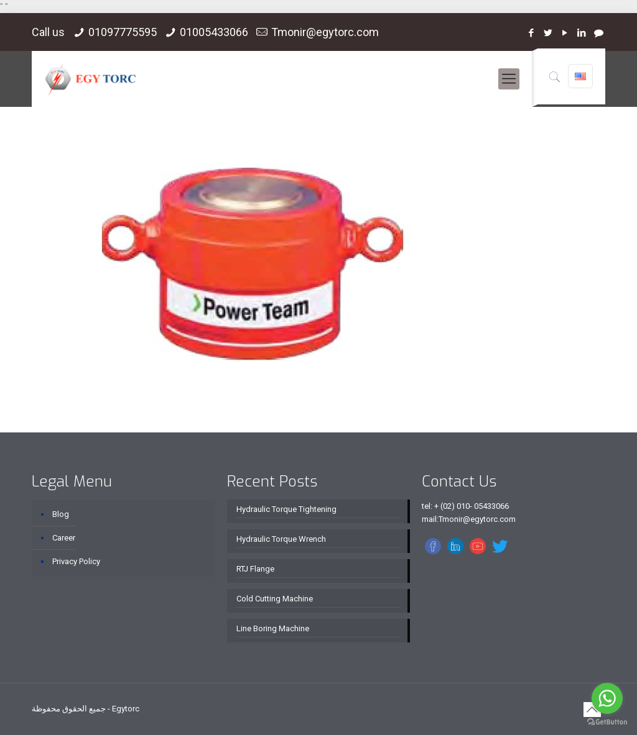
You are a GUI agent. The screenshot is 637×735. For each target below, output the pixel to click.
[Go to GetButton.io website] (607, 722)
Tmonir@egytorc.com (325, 32)
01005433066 (214, 32)
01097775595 (122, 32)
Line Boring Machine (272, 628)
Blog (60, 514)
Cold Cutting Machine (274, 598)
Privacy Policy (76, 561)
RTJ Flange (255, 568)
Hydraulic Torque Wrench (281, 539)
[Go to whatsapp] (607, 698)
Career (63, 537)
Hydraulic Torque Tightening (286, 509)
